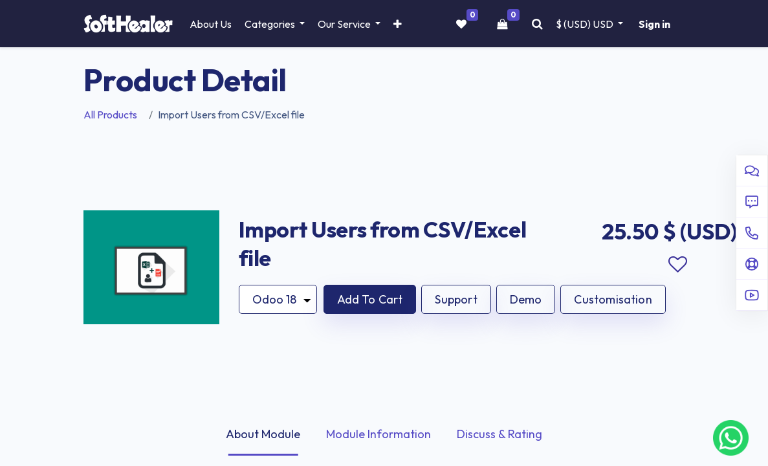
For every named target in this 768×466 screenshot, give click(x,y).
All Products (110, 114)
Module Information (378, 434)
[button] (397, 24)
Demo (526, 299)
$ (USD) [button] (585, 23)
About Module (263, 434)
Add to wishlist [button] (678, 265)
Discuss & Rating (499, 434)
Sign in (654, 23)
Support (456, 299)
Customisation (613, 299)
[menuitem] (211, 24)
